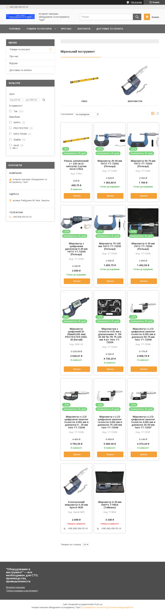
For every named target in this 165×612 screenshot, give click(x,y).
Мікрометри (135, 101)
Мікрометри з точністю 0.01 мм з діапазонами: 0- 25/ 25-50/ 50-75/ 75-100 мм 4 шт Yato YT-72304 (109, 336)
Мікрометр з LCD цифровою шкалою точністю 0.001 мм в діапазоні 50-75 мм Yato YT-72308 (143, 334)
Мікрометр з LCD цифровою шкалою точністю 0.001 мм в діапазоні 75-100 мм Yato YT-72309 (109, 422)
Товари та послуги (39, 28)
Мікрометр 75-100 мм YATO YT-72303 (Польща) (109, 246)
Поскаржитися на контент (94, 607)
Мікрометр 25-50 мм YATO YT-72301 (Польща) (109, 164)
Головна (14, 28)
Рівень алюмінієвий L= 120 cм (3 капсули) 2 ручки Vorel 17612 (76, 165)
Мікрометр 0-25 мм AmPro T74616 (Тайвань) (109, 505)
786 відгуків (136, 2)
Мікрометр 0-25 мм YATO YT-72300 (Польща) (143, 246)
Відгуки (13, 63)
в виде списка (157, 114)
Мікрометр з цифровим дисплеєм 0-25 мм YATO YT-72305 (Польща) (76, 249)
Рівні (84, 101)
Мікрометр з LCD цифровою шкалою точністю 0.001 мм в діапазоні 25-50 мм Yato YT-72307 (143, 422)
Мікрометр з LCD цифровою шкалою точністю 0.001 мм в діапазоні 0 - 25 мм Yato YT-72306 (76, 422)
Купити (76, 196)
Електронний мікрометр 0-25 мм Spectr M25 (76, 505)
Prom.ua (98, 604)
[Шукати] (137, 17)
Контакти (84, 28)
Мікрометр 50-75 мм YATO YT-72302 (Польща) (143, 164)
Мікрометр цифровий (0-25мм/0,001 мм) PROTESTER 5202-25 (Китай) (76, 334)
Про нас (66, 28)
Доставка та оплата (109, 28)
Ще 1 (15, 148)
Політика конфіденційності (121, 607)
